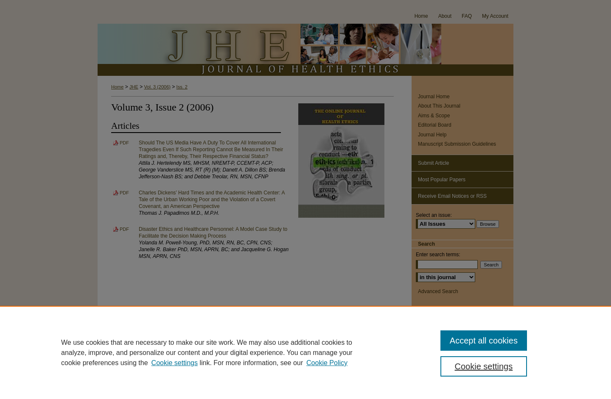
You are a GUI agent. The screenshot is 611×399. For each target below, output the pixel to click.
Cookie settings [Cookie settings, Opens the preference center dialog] (484, 366)
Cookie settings (174, 362)
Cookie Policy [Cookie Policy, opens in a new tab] (327, 362)
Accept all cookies (484, 340)
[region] (305, 352)
